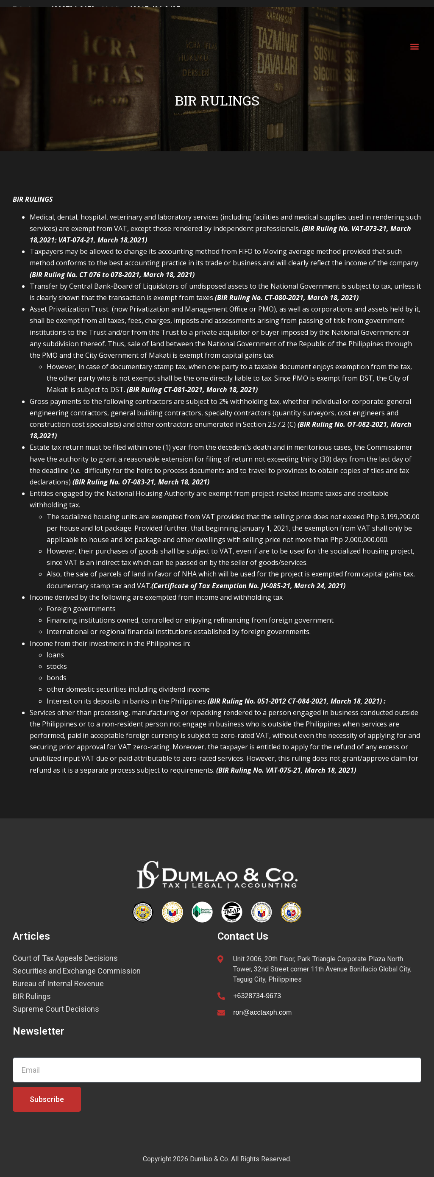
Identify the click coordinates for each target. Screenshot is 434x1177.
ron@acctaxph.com (262, 1012)
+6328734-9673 (257, 995)
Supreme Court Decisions (56, 1009)
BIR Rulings (32, 996)
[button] (414, 46)
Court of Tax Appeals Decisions (65, 958)
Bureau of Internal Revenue (58, 983)
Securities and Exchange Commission (77, 971)
